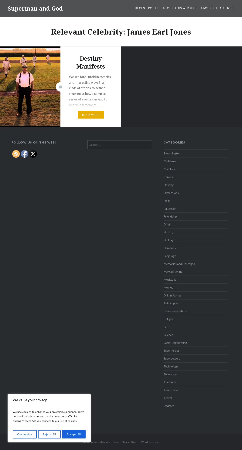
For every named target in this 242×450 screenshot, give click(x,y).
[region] (49, 418)
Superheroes (171, 350)
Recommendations (175, 311)
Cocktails (170, 169)
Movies (168, 287)
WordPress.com (150, 442)
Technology (171, 366)
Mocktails (170, 279)
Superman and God (35, 8)
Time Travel (171, 390)
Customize (24, 434)
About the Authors (217, 8)
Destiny (169, 185)
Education (170, 208)
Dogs (167, 200)
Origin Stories (172, 295)
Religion (169, 319)
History (168, 232)
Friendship (170, 216)
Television (170, 374)
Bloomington (172, 153)
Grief (167, 224)
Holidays (169, 240)
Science (168, 335)
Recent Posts (146, 8)
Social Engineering (175, 342)
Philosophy (171, 303)
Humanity (170, 248)
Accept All (73, 434)
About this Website (179, 8)
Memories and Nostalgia (179, 264)
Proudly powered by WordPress (100, 442)
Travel (168, 398)
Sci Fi (167, 327)
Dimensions (171, 193)
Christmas (170, 161)
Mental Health (173, 271)
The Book (170, 382)
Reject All (49, 434)
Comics (168, 177)
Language (170, 256)
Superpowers (172, 358)
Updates (169, 406)
